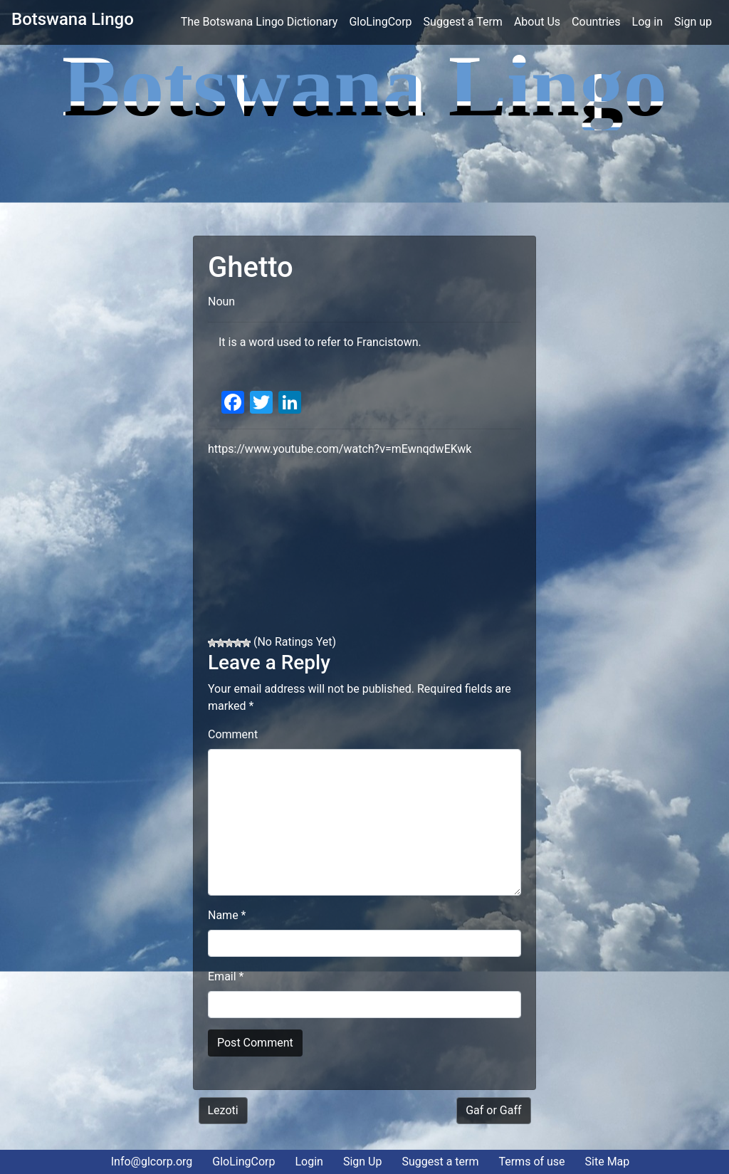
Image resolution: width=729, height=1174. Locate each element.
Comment (233, 734)
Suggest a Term (463, 21)
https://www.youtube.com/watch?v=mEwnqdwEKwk (339, 449)
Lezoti (223, 1110)
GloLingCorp (380, 21)
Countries (596, 21)
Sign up (693, 21)
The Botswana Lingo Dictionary (262, 21)
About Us (537, 21)
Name (227, 915)
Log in (647, 21)
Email (225, 976)
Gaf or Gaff (493, 1110)
